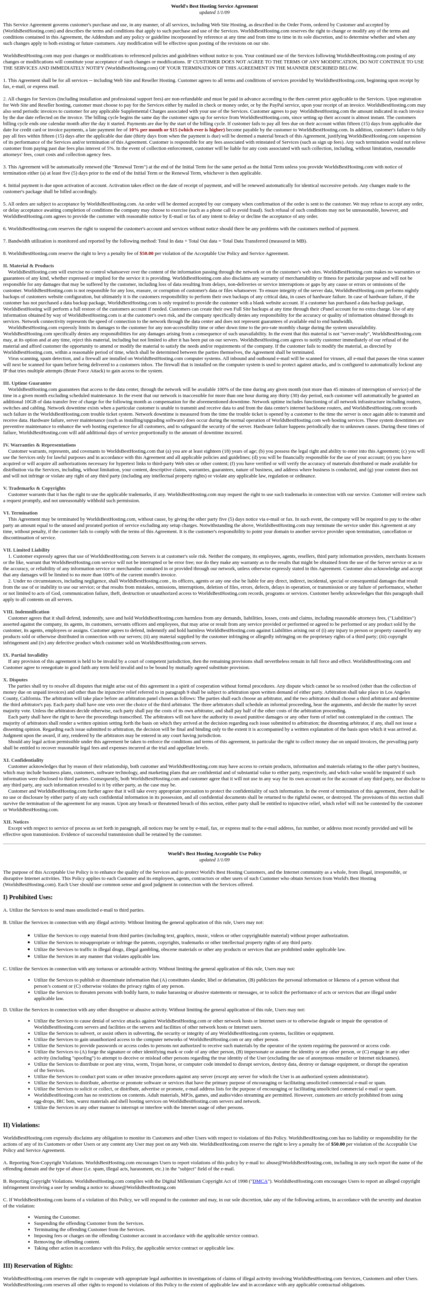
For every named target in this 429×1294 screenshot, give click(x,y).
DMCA (260, 1181)
